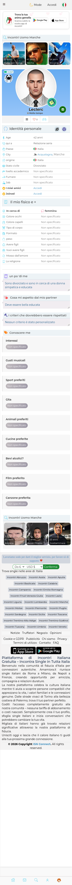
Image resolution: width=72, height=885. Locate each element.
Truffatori (28, 759)
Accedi (51, 5)
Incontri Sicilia (37, 740)
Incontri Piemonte (36, 734)
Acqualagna (44, 154)
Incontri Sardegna (15, 740)
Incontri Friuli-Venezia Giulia (27, 722)
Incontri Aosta (37, 703)
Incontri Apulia (56, 703)
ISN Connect (42, 870)
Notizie (15, 759)
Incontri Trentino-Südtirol (53, 746)
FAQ (56, 769)
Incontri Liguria (13, 728)
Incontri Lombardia (36, 728)
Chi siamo (48, 765)
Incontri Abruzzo (16, 703)
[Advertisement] (36, 641)
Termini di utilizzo (25, 769)
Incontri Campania (20, 716)
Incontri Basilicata (25, 709)
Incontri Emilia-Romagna (48, 716)
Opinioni (55, 759)
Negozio (42, 759)
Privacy (62, 765)
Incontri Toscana (57, 740)
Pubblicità (33, 765)
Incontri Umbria (36, 753)
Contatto (45, 769)
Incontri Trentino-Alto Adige (20, 746)
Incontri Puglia (58, 734)
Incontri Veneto (57, 753)
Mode (35, 5)
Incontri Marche (59, 728)
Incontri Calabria (47, 709)
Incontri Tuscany (14, 753)
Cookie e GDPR (13, 765)
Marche (59, 154)
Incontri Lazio (53, 722)
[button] (4, 4)
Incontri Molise (14, 734)
